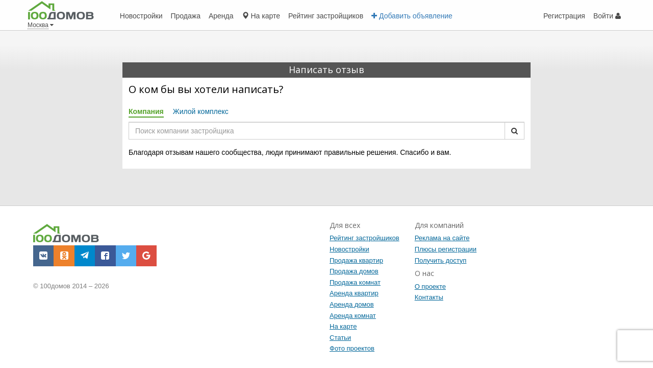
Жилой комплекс (201, 111)
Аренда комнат (353, 315)
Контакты (429, 297)
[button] (43, 255)
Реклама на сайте (442, 238)
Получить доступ (441, 260)
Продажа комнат (355, 282)
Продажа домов (354, 271)
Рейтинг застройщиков (364, 238)
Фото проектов (352, 348)
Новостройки (349, 249)
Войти (607, 16)
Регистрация (564, 16)
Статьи (340, 337)
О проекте (430, 286)
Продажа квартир (356, 260)
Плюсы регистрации (445, 249)
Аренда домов (352, 304)
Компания (146, 111)
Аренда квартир (354, 293)
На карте (343, 326)
